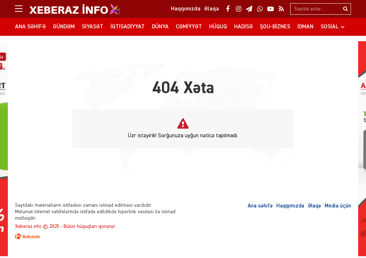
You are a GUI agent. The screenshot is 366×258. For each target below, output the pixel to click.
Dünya (160, 27)
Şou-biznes (275, 27)
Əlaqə (314, 206)
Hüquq (218, 27)
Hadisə (243, 27)
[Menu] (22, 9)
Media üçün (338, 206)
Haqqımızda (290, 206)
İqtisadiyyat (127, 27)
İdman (305, 27)
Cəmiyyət (189, 27)
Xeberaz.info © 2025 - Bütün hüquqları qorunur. (65, 226)
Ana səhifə (30, 27)
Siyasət (92, 27)
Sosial (330, 27)
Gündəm (64, 27)
